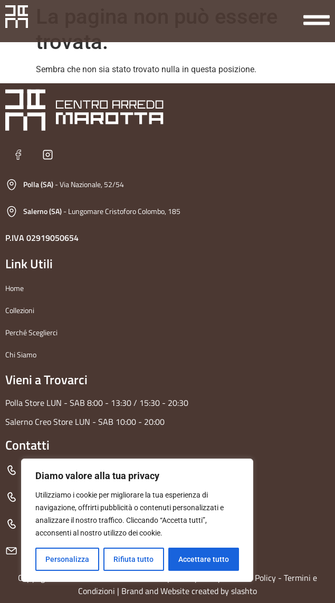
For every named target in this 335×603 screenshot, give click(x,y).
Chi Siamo (20, 354)
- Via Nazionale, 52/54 (73, 184)
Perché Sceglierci (31, 332)
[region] (137, 520)
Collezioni (19, 310)
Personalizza (67, 559)
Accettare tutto (203, 559)
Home (14, 288)
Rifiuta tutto (133, 559)
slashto (244, 591)
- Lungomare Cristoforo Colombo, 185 (101, 211)
